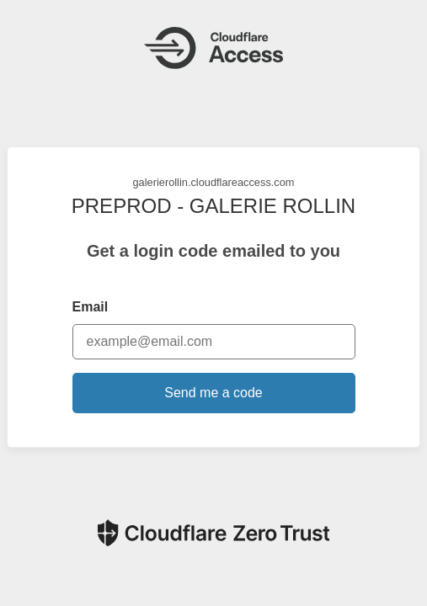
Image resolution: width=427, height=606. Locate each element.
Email (90, 307)
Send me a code (213, 392)
